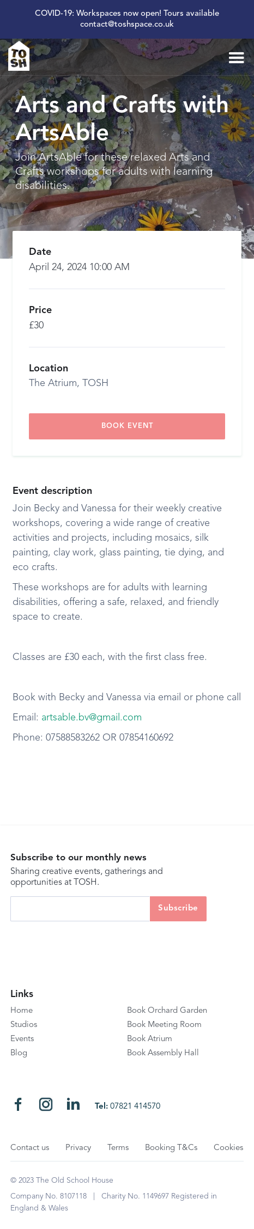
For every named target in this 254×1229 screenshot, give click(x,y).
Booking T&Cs (171, 1148)
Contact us (29, 1148)
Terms (118, 1148)
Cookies (228, 1148)
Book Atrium (149, 1039)
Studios (23, 1025)
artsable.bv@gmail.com (91, 718)
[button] (237, 58)
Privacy (78, 1148)
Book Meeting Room (164, 1025)
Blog (18, 1053)
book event (127, 426)
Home (21, 1011)
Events (22, 1039)
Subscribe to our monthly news (78, 858)
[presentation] (93, 942)
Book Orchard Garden (167, 1011)
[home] (23, 56)
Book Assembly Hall (163, 1053)
